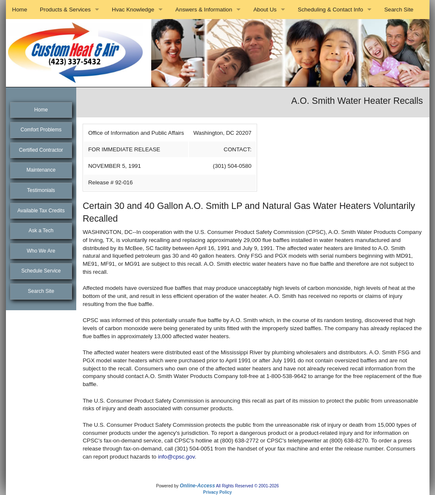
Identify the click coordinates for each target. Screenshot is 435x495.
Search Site (398, 9)
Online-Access (197, 486)
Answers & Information (203, 9)
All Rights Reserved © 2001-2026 (247, 486)
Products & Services (65, 9)
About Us (265, 9)
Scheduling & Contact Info (330, 9)
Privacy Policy (217, 492)
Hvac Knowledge (133, 9)
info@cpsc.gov (176, 456)
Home (20, 9)
